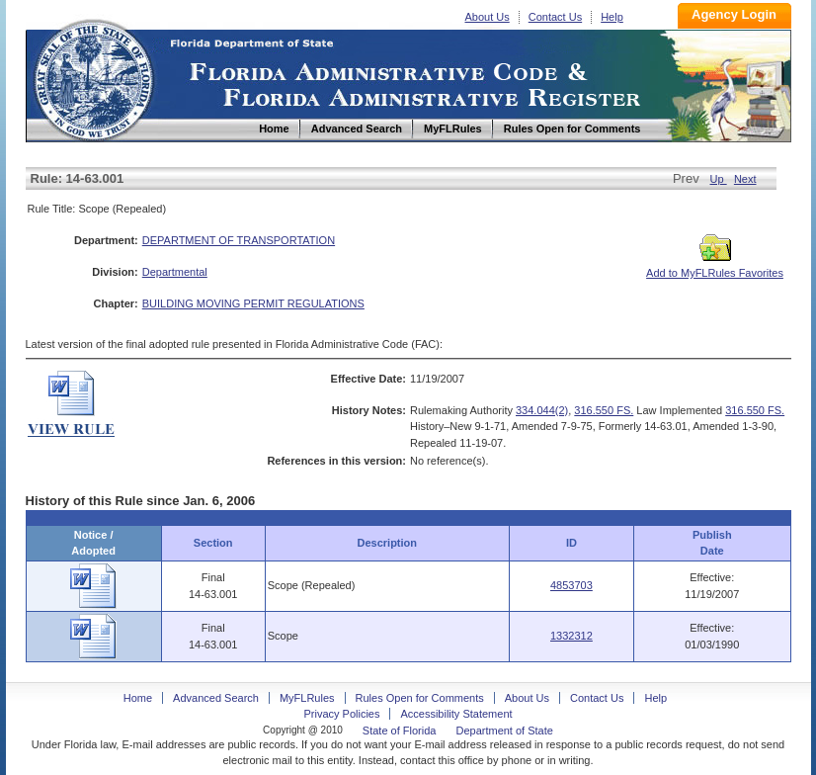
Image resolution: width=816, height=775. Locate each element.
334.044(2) (542, 410)
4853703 (571, 585)
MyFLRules (307, 698)
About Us (487, 17)
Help (612, 17)
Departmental (174, 272)
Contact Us (555, 17)
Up (718, 179)
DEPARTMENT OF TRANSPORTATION (238, 240)
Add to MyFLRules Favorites (714, 267)
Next (745, 179)
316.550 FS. (603, 410)
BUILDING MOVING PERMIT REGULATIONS (253, 303)
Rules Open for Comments (420, 698)
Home (93, 77)
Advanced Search (216, 698)
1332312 (571, 636)
